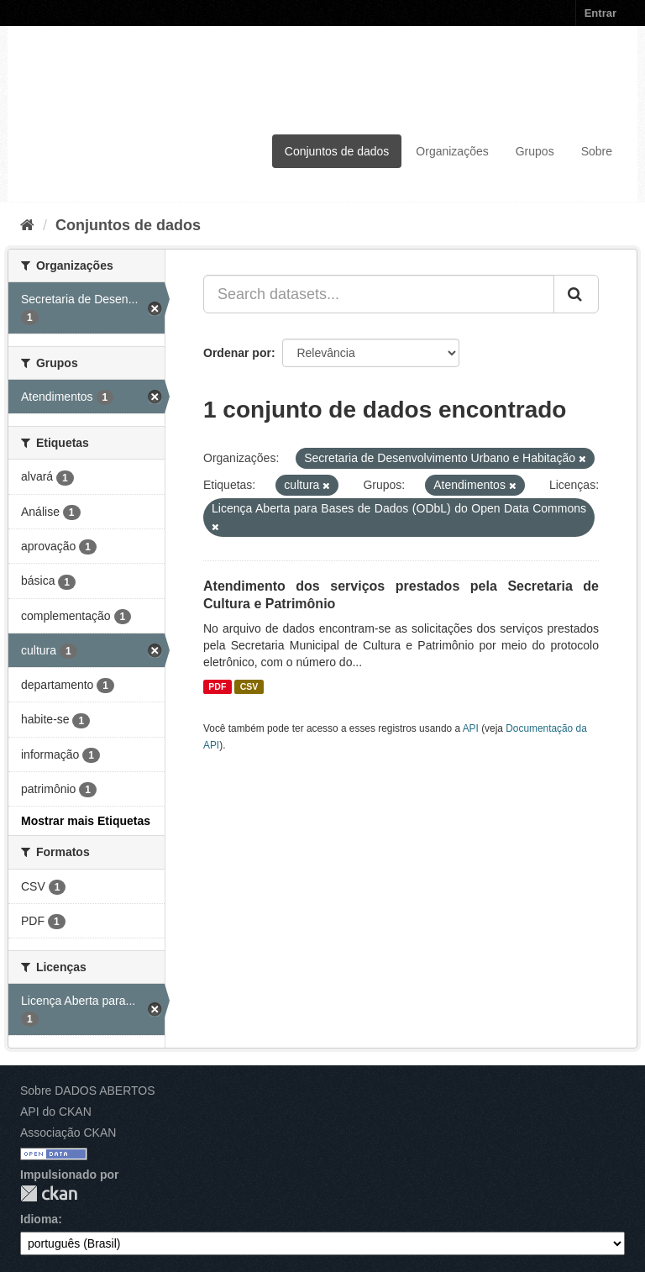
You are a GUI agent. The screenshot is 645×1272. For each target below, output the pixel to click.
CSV (249, 686)
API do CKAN (56, 1111)
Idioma (39, 1219)
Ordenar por (237, 353)
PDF (217, 686)
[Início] (27, 225)
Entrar (600, 13)
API (471, 728)
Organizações (452, 151)
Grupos (535, 151)
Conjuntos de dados (337, 151)
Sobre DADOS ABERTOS (87, 1090)
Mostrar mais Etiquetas (85, 821)
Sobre (596, 151)
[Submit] (576, 294)
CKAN (48, 1193)
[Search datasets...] (378, 294)
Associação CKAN (68, 1132)
